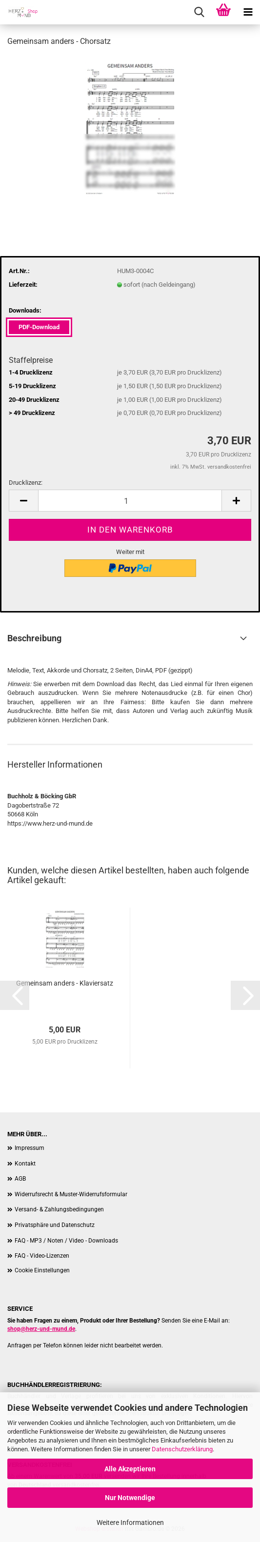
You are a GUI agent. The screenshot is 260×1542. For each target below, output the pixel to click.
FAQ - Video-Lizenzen (42, 1255)
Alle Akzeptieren (130, 1469)
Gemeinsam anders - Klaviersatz (64, 983)
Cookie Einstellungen (42, 1270)
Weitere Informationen (130, 1522)
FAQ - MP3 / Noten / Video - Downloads (66, 1240)
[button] (23, 501)
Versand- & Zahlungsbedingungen (59, 1209)
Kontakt (25, 1163)
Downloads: (25, 310)
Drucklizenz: (25, 482)
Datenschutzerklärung (182, 1449)
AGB (20, 1178)
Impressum (29, 1148)
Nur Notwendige (130, 1498)
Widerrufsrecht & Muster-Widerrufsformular (71, 1194)
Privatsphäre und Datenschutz (55, 1225)
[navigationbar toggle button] (248, 12)
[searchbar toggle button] (199, 12)
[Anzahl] (130, 501)
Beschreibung (34, 638)
